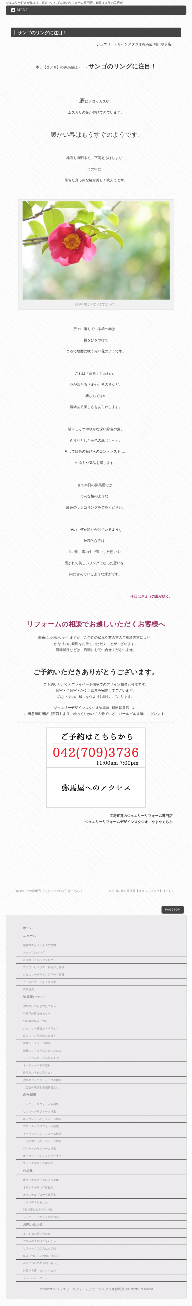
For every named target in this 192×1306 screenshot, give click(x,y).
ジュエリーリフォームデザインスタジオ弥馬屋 (90, 1289)
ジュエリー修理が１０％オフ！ (42, 1028)
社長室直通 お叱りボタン (39, 1270)
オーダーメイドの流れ (36, 1065)
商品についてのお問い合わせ (41, 1263)
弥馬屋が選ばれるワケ (36, 1013)
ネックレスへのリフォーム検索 (42, 1118)
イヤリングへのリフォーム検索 (42, 1133)
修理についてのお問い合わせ (41, 1255)
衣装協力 (28, 989)
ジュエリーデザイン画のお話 (41, 1216)
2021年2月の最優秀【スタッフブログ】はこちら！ (145, 891)
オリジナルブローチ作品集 (39, 1194)
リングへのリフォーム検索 (39, 1111)
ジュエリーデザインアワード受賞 (43, 974)
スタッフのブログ (34, 952)
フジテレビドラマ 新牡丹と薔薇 (43, 967)
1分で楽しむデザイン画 (37, 1209)
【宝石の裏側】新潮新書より (41, 1087)
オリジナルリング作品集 (38, 1187)
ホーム (28, 928)
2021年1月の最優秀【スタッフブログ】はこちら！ (47, 891)
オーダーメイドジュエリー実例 (42, 1155)
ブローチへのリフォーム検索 (41, 1126)
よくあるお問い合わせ (36, 1233)
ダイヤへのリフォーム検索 (39, 1148)
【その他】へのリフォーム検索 (42, 1140)
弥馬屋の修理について (36, 1020)
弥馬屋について (34, 997)
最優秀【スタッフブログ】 (39, 959)
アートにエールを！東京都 (39, 982)
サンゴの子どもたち (35, 1202)
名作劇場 (29, 1095)
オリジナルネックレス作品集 (41, 1179)
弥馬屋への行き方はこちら (39, 1006)
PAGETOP (172, 909)
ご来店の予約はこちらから (39, 1241)
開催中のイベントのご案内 (39, 945)
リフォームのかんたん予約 (39, 1248)
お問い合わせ (32, 1224)
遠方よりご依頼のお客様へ (39, 1035)
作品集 (28, 1171)
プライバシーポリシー (36, 1277)
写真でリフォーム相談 (36, 1042)
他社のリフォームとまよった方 (42, 1050)
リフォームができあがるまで (41, 1057)
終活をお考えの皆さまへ (38, 1072)
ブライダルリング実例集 (38, 1163)
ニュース (29, 936)
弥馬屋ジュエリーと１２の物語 (42, 1080)
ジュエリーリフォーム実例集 (41, 1104)
